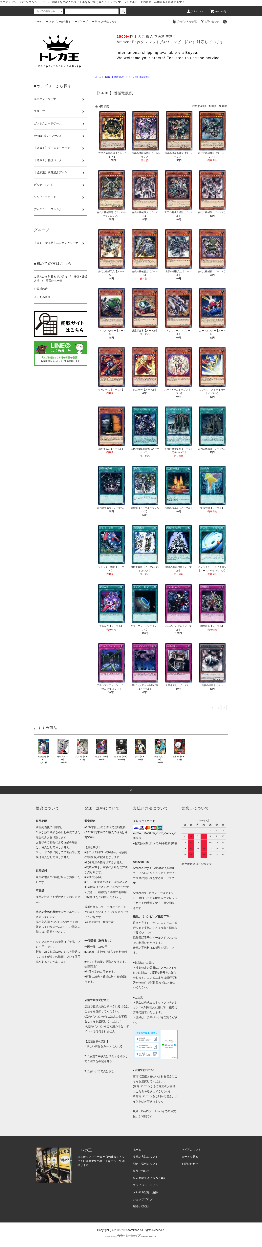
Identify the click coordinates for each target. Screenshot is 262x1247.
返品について (141, 1170)
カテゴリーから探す (58, 21)
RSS (136, 1206)
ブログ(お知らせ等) (184, 21)
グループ (81, 21)
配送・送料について (145, 1163)
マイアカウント (191, 1149)
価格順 (212, 106)
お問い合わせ (209, 21)
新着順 (223, 106)
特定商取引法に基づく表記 (149, 1178)
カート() (218, 11)
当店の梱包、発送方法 (100, 922)
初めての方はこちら (103, 21)
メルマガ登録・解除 (145, 1192)
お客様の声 (41, 288)
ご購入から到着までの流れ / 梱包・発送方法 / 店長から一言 (60, 278)
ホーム (38, 21)
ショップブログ (142, 1199)
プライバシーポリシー (147, 1185)
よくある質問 (42, 297)
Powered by (131, 1236)
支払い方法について (145, 1156)
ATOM (145, 1206)
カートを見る (190, 1156)
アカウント (195, 11)
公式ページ (154, 1017)
